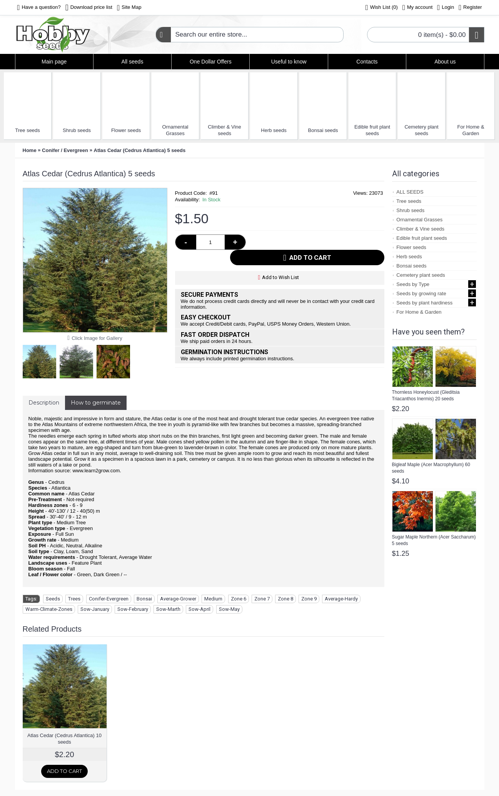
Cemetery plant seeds (421, 130)
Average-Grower (178, 599)
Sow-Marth (168, 609)
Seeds (53, 599)
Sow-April (199, 609)
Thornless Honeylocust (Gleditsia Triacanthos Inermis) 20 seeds (426, 395)
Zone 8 (285, 599)
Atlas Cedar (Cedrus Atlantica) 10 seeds (64, 738)
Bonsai (144, 599)
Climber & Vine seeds (224, 130)
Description (43, 402)
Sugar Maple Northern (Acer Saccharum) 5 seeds (434, 540)
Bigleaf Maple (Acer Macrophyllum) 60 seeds (431, 468)
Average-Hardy (341, 599)
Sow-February (132, 609)
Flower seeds (126, 130)
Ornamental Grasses (175, 130)
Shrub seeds (77, 130)
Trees (74, 599)
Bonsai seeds (323, 130)
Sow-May (229, 609)
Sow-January (94, 609)
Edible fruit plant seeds (372, 130)
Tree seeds (27, 130)
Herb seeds (273, 130)
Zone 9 (309, 599)
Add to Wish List (280, 262)
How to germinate (96, 402)
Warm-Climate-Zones (48, 609)
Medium (213, 599)
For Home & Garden (470, 130)
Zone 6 (238, 599)
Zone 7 (262, 599)
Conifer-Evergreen (109, 599)
